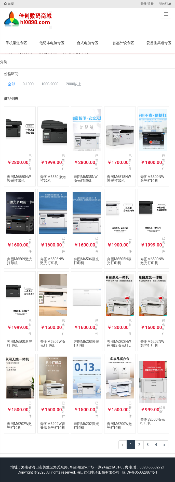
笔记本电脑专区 (51, 43)
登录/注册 (147, 4)
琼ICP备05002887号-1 (139, 472)
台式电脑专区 (87, 43)
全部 (11, 84)
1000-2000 (49, 84)
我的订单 (165, 4)
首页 (9, 4)
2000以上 (73, 84)
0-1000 (28, 84)
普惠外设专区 (123, 43)
